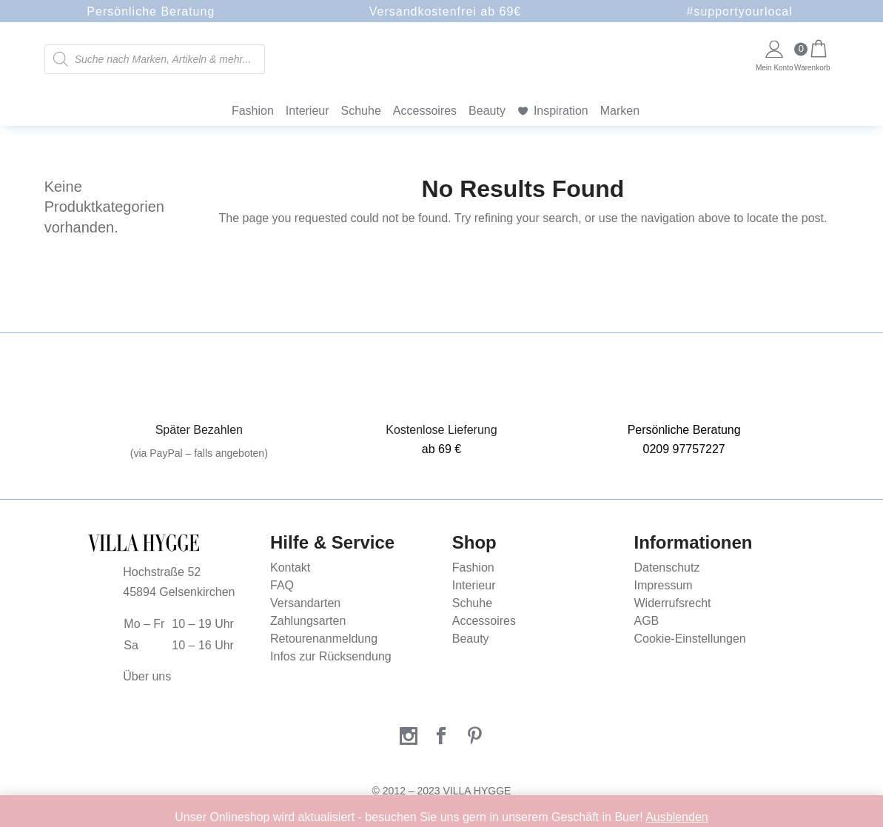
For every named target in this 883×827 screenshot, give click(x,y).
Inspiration (561, 110)
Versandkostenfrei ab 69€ (445, 11)
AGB (646, 621)
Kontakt (290, 567)
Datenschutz (667, 567)
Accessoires (425, 110)
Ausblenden (676, 817)
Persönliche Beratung (151, 11)
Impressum (663, 585)
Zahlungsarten (308, 621)
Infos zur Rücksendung (331, 656)
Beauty (487, 110)
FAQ (282, 585)
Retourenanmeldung (323, 638)
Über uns (147, 676)
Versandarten (305, 603)
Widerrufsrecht (672, 603)
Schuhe (361, 110)
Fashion (253, 110)
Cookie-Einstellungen (690, 638)
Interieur (307, 110)
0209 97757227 (684, 449)
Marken (619, 110)
